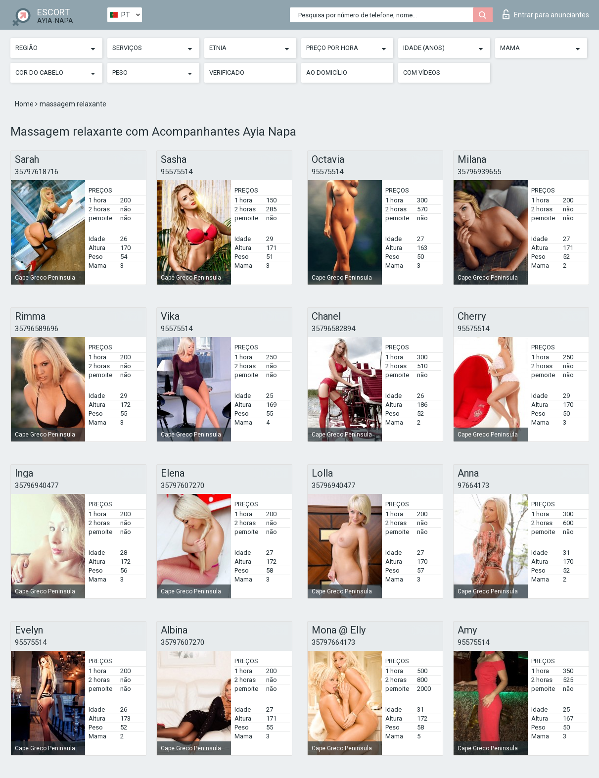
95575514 (176, 171)
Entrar (546, 14)
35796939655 (479, 171)
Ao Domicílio (326, 72)
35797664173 (333, 642)
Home (25, 104)
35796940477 (36, 485)
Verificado (226, 72)
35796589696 (36, 328)
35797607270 (182, 485)
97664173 (473, 485)
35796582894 (333, 328)
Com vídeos (421, 72)
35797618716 (36, 171)
